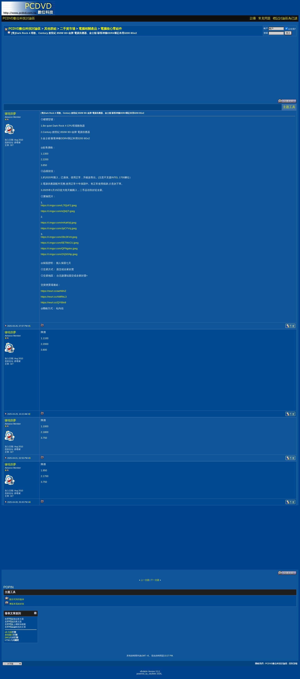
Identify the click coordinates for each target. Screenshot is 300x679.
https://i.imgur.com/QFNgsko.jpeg (59, 248)
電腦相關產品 (88, 28)
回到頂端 (293, 663)
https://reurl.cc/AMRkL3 (54, 296)
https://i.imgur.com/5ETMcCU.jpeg (59, 242)
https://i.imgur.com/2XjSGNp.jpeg (59, 254)
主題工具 (289, 107)
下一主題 (155, 580)
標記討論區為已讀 (285, 18)
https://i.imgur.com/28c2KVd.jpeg (59, 237)
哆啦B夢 (10, 113)
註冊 (253, 18)
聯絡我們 (259, 663)
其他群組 (50, 28)
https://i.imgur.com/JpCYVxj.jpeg (59, 228)
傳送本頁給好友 (16, 604)
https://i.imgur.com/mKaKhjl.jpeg (58, 222)
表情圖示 (9, 635)
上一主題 (145, 580)
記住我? (290, 29)
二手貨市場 (67, 28)
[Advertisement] (119, 64)
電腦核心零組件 (111, 28)
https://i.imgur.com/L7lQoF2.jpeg (59, 205)
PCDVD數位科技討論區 (19, 18)
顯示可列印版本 (16, 599)
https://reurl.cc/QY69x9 (53, 302)
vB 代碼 (8, 632)
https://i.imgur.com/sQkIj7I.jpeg (58, 211)
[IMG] (7, 637)
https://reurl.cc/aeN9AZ (53, 291)
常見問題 (264, 18)
